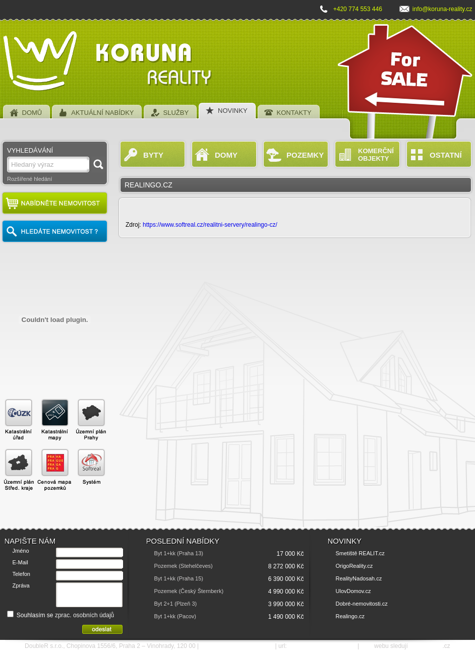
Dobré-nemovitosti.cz (362, 604)
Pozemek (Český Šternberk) (189, 591)
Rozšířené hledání (29, 179)
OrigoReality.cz (354, 566)
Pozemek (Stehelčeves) (183, 566)
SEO (366, 646)
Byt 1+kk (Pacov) (175, 616)
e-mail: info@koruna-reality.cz (236, 646)
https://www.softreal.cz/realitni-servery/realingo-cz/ (210, 224)
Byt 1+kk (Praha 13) (179, 553)
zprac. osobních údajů (84, 615)
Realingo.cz (350, 616)
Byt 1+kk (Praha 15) (179, 578)
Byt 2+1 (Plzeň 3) (175, 604)
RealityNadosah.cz (359, 578)
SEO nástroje (425, 646)
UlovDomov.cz (353, 591)
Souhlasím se (60, 615)
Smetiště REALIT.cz (360, 553)
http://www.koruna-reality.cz (322, 646)
